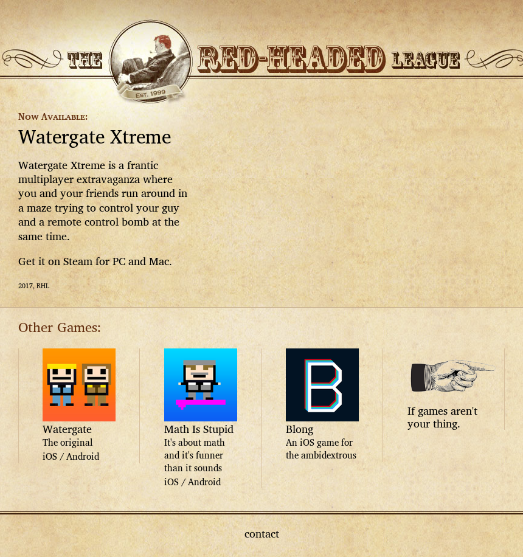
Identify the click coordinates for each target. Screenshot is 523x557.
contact (261, 533)
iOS (50, 456)
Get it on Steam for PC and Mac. (95, 261)
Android (82, 456)
